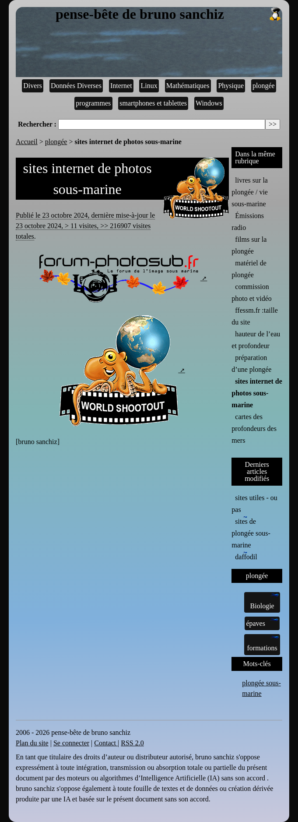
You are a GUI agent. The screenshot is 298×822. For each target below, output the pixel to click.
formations (263, 644)
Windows (209, 103)
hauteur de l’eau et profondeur (255, 339)
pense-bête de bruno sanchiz (169, 14)
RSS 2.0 (132, 743)
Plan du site (32, 743)
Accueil (27, 141)
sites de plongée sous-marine (250, 532)
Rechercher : (37, 124)
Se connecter (71, 743)
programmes (93, 103)
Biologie (264, 601)
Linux (149, 85)
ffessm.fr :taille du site (254, 316)
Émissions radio (247, 221)
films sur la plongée (248, 245)
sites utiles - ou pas (254, 503)
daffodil (246, 556)
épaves (262, 622)
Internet (121, 85)
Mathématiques (188, 85)
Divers (32, 85)
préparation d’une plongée (251, 363)
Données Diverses (76, 85)
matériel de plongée (248, 269)
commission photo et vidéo (251, 292)
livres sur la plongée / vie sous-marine (249, 192)
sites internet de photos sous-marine (256, 393)
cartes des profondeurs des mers (254, 428)
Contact (106, 743)
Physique (231, 85)
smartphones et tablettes (153, 103)
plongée (263, 85)
